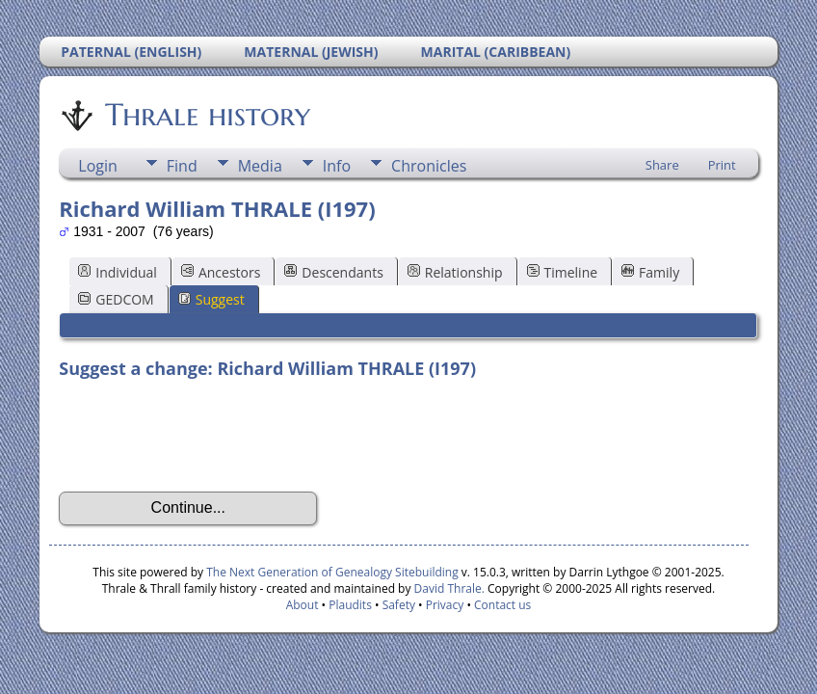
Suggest (211, 299)
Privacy (445, 605)
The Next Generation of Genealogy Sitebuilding (332, 572)
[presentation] (205, 435)
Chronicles (428, 165)
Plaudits (350, 605)
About (302, 605)
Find (182, 165)
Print (722, 165)
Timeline (562, 272)
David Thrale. (447, 588)
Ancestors (220, 272)
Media (260, 165)
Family (650, 272)
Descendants (333, 272)
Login (98, 165)
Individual (117, 272)
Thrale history (206, 114)
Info (337, 165)
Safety (398, 605)
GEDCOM (115, 299)
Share (662, 165)
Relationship (455, 272)
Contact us (502, 605)
